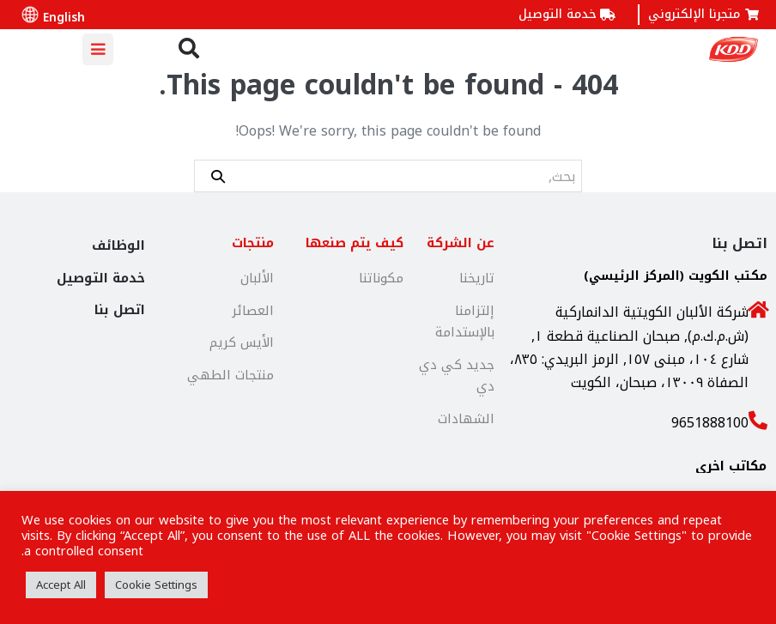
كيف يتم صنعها (354, 243)
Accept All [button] (61, 585)
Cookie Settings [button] (156, 585)
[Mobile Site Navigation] (97, 49)
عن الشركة (460, 243)
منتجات (253, 243)
